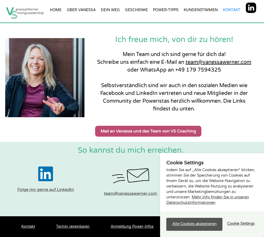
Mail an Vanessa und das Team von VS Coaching (148, 131)
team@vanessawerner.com (218, 62)
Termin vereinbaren (73, 226)
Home (56, 10)
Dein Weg (110, 10)
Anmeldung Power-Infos (132, 226)
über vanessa (81, 10)
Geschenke (136, 10)
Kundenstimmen (201, 10)
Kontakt (231, 10)
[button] (194, 224)
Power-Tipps (166, 10)
